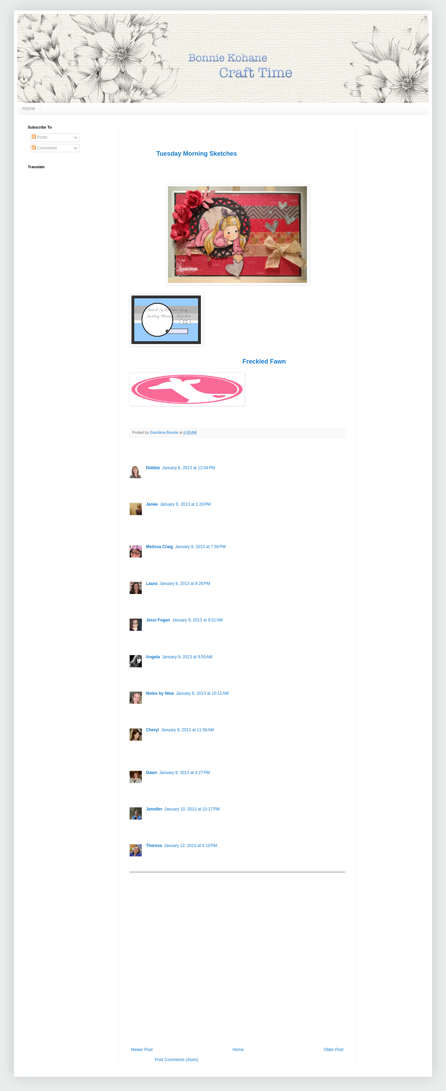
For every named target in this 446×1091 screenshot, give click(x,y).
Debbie (153, 467)
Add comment (145, 877)
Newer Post (142, 1049)
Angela (153, 656)
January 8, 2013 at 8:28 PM (185, 583)
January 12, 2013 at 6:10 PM (190, 845)
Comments (44, 148)
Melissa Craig (159, 546)
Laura (151, 583)
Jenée (152, 504)
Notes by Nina (160, 693)
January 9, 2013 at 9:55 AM (187, 656)
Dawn (151, 772)
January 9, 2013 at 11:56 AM (187, 729)
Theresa (154, 845)
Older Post (333, 1049)
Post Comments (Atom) (176, 1059)
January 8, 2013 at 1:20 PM (185, 504)
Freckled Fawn (264, 361)
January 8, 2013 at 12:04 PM (188, 467)
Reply (151, 484)
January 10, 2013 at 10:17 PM (192, 809)
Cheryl (152, 729)
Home (28, 108)
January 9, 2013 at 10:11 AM (202, 693)
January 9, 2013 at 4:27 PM (184, 772)
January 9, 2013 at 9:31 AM (197, 620)
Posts (39, 137)
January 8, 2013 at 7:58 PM (200, 546)
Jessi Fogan (158, 620)
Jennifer (154, 809)
